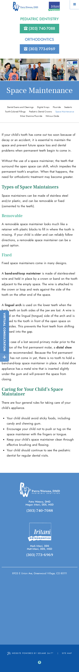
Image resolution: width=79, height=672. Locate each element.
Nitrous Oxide (52, 116)
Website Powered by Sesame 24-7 (30, 653)
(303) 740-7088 (39, 28)
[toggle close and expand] (4, 357)
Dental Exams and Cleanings (20, 107)
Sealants (68, 107)
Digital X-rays (43, 107)
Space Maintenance (64, 111)
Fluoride (57, 107)
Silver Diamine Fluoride (31, 116)
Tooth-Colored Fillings (15, 111)
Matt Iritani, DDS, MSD (39, 548)
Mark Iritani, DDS (39, 545)
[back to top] (39, 662)
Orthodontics (39, 39)
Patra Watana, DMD (39, 501)
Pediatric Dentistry (39, 19)
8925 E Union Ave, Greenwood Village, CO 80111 (39, 573)
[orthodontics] (39, 532)
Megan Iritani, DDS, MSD (39, 504)
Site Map (67, 653)
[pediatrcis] (39, 489)
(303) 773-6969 (39, 49)
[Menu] (74, 4)
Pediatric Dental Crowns (40, 111)
